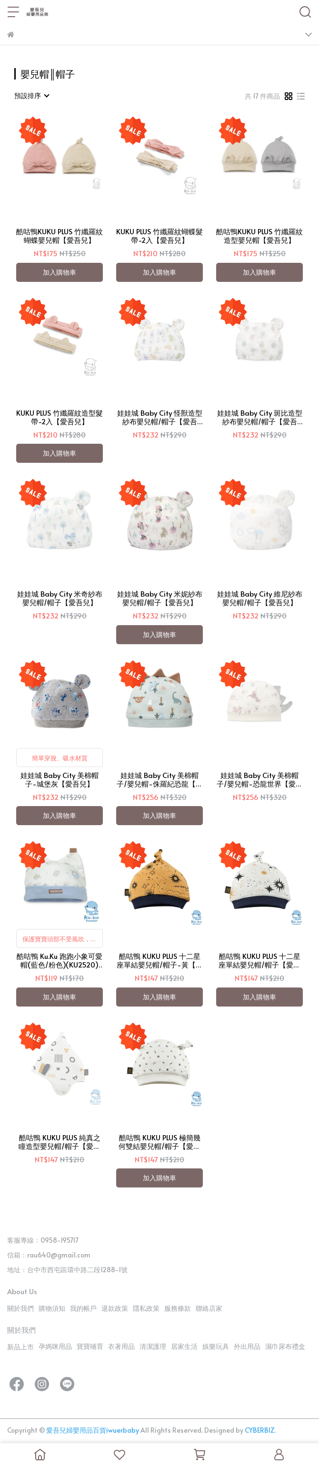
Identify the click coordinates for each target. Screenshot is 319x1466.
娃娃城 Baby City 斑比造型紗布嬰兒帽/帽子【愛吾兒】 (259, 417)
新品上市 (20, 1346)
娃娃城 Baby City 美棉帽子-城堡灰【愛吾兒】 (59, 779)
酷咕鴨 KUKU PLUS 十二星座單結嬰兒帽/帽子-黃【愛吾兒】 (160, 960)
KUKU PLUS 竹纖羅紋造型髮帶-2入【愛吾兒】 (59, 417)
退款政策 (114, 1308)
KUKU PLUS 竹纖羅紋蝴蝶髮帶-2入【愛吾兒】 (159, 235)
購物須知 (52, 1308)
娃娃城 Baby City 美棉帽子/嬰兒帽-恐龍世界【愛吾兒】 (260, 779)
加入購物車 (59, 272)
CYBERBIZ (260, 1430)
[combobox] (31, 95)
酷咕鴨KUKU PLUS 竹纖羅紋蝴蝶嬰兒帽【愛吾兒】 (59, 235)
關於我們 (20, 1308)
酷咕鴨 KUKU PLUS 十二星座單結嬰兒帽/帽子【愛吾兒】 (259, 960)
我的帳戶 (83, 1308)
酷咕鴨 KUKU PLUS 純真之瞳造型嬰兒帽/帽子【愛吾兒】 (59, 1141)
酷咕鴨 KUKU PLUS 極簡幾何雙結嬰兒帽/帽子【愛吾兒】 (159, 1141)
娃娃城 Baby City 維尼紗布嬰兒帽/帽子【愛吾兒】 (259, 598)
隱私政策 (146, 1308)
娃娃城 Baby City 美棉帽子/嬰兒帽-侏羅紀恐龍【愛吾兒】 (160, 779)
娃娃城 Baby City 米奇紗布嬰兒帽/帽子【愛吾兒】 (59, 598)
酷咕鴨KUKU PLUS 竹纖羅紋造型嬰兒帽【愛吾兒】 (259, 235)
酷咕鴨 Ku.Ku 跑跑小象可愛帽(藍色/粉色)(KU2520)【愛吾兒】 (59, 960)
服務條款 (177, 1308)
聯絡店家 (209, 1308)
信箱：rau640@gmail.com (48, 1254)
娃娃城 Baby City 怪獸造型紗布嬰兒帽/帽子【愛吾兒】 (159, 417)
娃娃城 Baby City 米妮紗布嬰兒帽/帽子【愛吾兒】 (159, 598)
